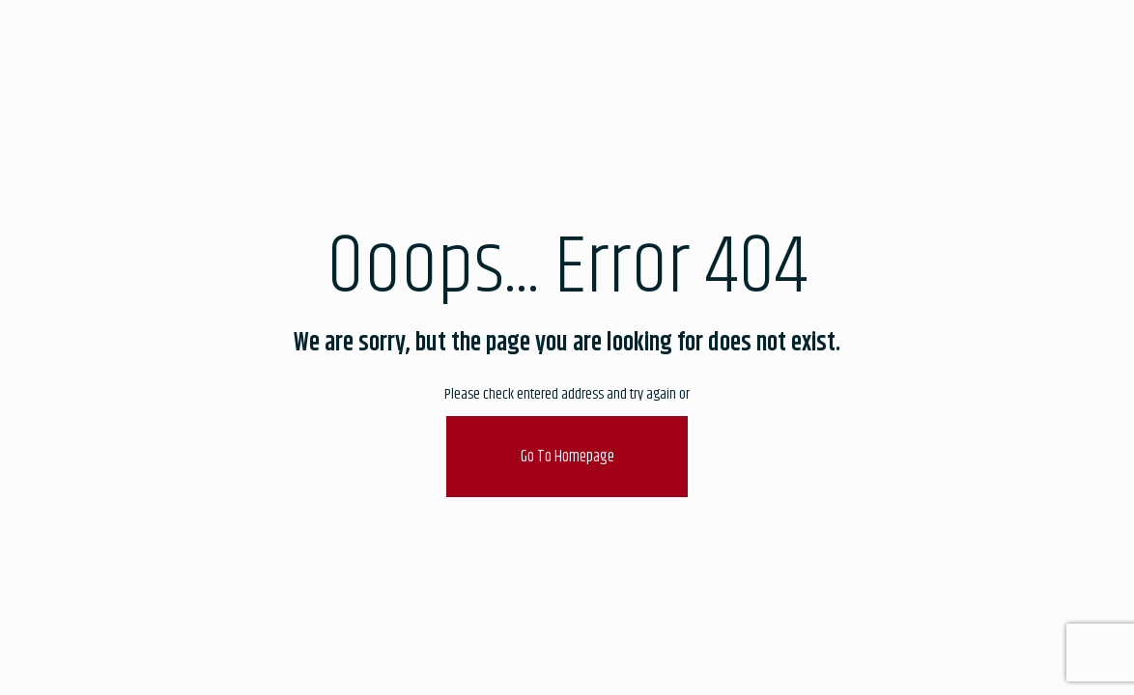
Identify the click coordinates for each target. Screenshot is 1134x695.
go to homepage (567, 456)
